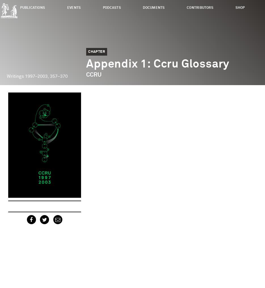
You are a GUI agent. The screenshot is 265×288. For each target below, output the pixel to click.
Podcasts (112, 7)
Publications (32, 7)
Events (74, 7)
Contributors (200, 7)
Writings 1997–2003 (27, 76)
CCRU (93, 75)
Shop (240, 7)
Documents (154, 7)
